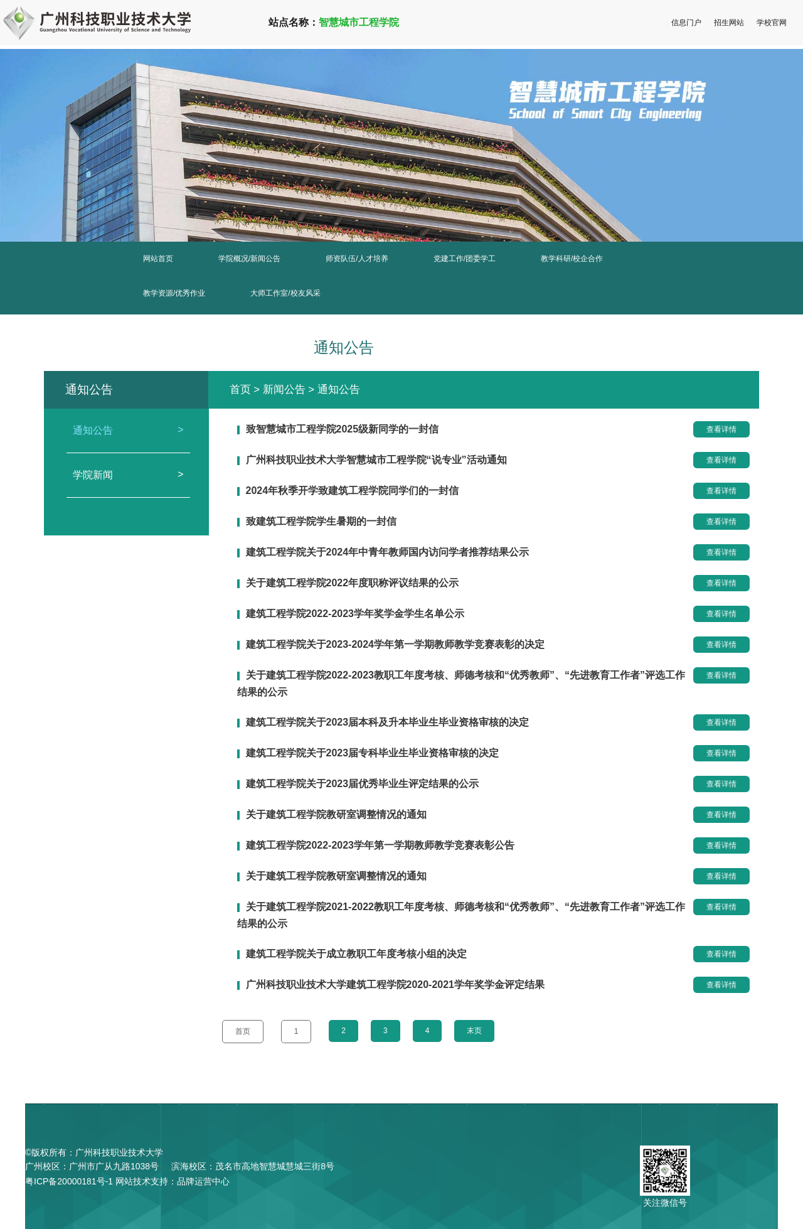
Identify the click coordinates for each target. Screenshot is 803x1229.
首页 (240, 389)
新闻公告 (284, 389)
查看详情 (721, 429)
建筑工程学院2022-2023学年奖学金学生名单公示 (355, 613)
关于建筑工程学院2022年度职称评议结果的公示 (352, 582)
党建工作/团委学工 (464, 258)
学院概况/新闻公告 (249, 258)
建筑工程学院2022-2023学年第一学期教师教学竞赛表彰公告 (380, 845)
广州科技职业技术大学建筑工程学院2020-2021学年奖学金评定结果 (395, 984)
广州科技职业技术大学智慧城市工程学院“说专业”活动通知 (376, 459)
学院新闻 (128, 475)
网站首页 (158, 258)
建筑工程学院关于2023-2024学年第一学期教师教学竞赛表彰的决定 (395, 644)
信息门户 (686, 22)
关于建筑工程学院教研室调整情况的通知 (336, 814)
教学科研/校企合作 (572, 258)
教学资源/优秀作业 (174, 293)
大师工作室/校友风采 (285, 293)
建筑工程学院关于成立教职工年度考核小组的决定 (356, 953)
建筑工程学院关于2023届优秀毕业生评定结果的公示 (362, 783)
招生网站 (729, 22)
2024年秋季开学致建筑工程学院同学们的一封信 (352, 490)
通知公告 (128, 430)
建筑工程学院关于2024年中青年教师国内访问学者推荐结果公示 (387, 552)
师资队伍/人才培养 (357, 258)
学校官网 (772, 22)
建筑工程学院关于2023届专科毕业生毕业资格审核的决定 (372, 753)
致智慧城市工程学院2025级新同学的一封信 (342, 429)
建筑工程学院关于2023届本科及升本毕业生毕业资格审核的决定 (387, 722)
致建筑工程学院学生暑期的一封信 (321, 521)
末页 (479, 1030)
